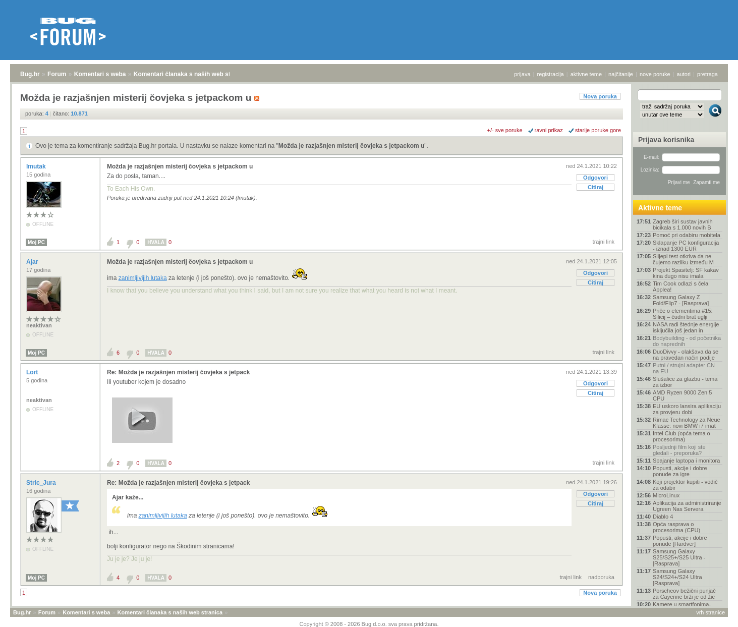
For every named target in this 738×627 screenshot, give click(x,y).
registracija (550, 74)
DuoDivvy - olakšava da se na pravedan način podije (685, 355)
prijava (522, 74)
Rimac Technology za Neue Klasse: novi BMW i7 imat (686, 423)
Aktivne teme (660, 208)
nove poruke (655, 74)
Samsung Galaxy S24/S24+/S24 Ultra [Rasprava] (677, 577)
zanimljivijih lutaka (143, 277)
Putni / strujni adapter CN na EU (684, 368)
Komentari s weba (100, 74)
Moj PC (36, 242)
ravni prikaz (549, 130)
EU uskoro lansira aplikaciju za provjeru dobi (687, 409)
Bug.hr (30, 74)
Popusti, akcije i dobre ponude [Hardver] (680, 541)
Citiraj (595, 187)
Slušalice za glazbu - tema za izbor (685, 382)
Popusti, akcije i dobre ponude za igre (680, 471)
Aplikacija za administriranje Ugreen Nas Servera (687, 506)
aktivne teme (586, 74)
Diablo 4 (663, 517)
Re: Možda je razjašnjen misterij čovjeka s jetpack (178, 372)
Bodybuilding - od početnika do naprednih (687, 341)
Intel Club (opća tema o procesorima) (681, 436)
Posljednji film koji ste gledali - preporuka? (679, 450)
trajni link (603, 242)
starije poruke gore (598, 130)
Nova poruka (600, 96)
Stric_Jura (42, 482)
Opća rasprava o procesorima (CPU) (676, 527)
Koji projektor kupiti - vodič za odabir (685, 485)
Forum (56, 74)
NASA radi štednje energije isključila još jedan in (686, 327)
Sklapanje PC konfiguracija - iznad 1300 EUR (686, 246)
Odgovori (595, 178)
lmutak (36, 166)
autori (684, 74)
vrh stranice (710, 612)
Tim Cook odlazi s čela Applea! (680, 286)
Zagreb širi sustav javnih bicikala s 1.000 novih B (683, 224)
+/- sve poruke (505, 130)
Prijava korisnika (666, 140)
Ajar (33, 261)
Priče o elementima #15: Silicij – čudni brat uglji (683, 314)
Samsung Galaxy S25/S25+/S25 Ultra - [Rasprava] (679, 557)
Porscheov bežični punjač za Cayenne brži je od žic (684, 594)
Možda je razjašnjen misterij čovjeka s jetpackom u (351, 145)
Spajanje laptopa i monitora (686, 461)
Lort (33, 372)
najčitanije (620, 74)
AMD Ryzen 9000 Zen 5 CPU (682, 395)
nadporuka (601, 577)
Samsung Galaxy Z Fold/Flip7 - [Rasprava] (681, 300)
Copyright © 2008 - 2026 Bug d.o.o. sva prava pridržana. (369, 624)
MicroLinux (666, 495)
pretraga (707, 74)
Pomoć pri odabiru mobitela (686, 235)
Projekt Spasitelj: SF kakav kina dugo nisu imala (686, 273)
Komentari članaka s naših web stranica (191, 74)
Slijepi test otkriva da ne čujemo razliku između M (683, 259)
